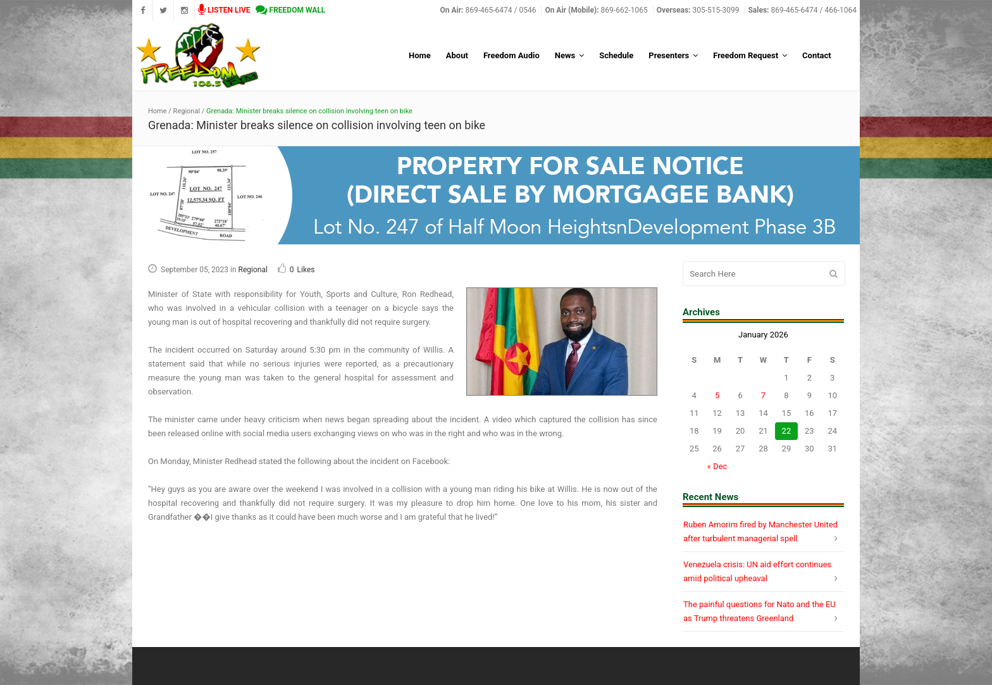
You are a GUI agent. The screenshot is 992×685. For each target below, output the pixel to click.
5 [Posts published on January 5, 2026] (717, 395)
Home (157, 111)
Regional (186, 111)
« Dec (717, 466)
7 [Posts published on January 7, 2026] (763, 395)
